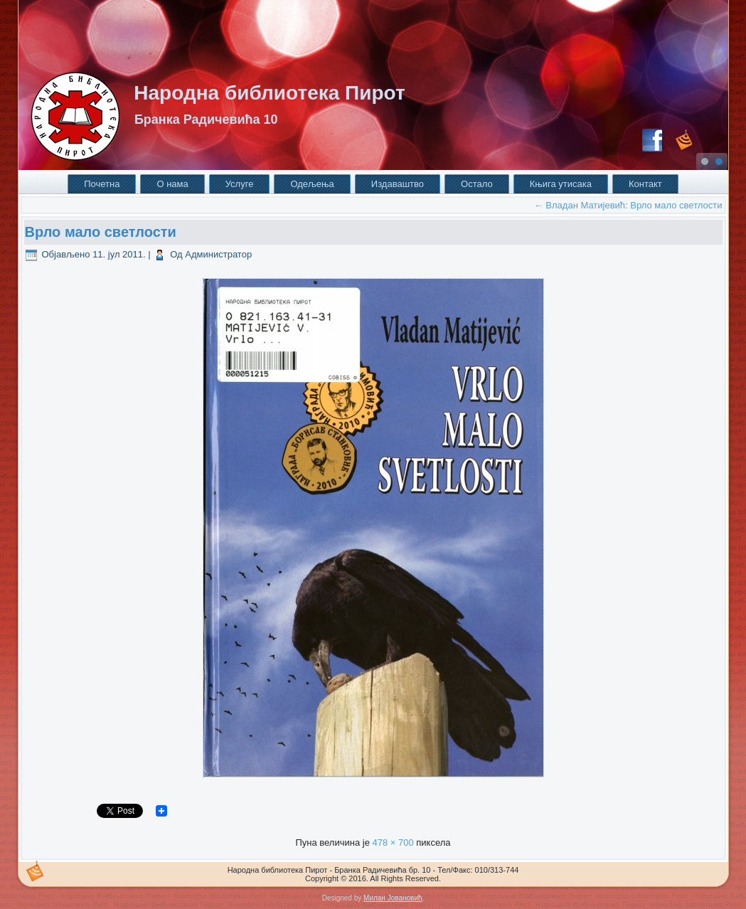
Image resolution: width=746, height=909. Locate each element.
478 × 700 (392, 842)
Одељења (312, 184)
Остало (477, 184)
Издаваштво (397, 184)
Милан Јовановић (392, 898)
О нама (172, 184)
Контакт (645, 184)
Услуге (239, 184)
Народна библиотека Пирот (269, 93)
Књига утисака (561, 184)
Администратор (218, 254)
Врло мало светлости (100, 232)
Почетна (101, 184)
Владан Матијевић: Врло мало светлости (628, 205)
